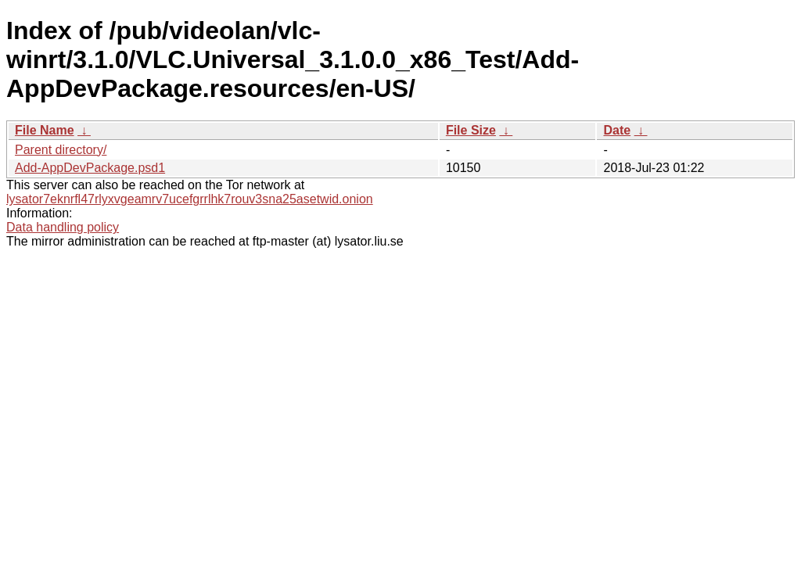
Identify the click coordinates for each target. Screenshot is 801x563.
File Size (471, 130)
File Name (44, 130)
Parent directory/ (60, 149)
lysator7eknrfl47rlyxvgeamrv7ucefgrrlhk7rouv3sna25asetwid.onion (189, 199)
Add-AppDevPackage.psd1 (90, 167)
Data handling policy (62, 227)
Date (616, 130)
